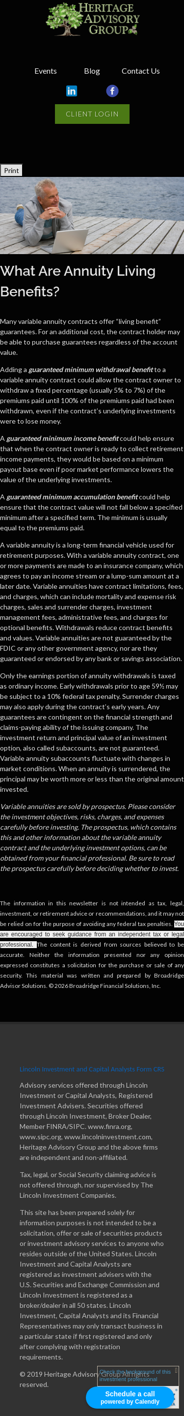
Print (11, 170)
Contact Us (141, 70)
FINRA (57, 1126)
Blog (92, 70)
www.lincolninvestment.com (107, 1136)
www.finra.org (109, 1126)
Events (45, 70)
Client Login (92, 114)
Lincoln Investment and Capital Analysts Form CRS (92, 1069)
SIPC (77, 1126)
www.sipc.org (40, 1136)
